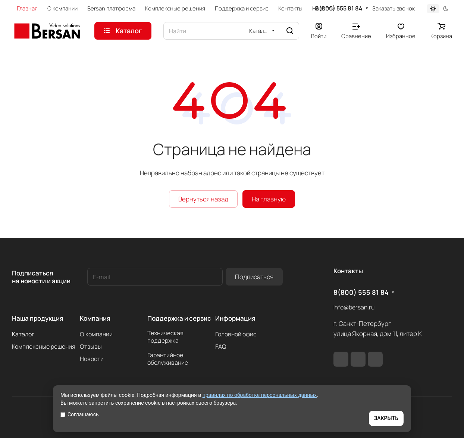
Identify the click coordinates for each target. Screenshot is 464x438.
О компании (96, 334)
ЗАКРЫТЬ (386, 418)
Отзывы (91, 346)
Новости (92, 359)
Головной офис (236, 334)
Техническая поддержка (165, 337)
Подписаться (254, 276)
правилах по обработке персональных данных (260, 395)
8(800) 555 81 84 (339, 8)
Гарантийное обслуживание (167, 359)
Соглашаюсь (79, 414)
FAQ (220, 346)
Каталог (23, 334)
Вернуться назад (203, 199)
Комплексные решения (43, 346)
